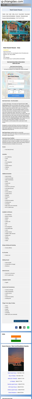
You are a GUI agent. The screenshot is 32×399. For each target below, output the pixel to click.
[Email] (24, 327)
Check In (9, 78)
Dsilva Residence (12, 392)
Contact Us (9, 4)
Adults (15, 89)
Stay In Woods (12, 375)
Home (3, 4)
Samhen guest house (13, 384)
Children (20, 89)
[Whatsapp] (28, 327)
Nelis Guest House (12, 373)
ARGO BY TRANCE (12, 378)
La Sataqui (12, 381)
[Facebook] (16, 327)
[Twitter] (20, 327)
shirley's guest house (13, 389)
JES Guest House (12, 387)
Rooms (9, 89)
